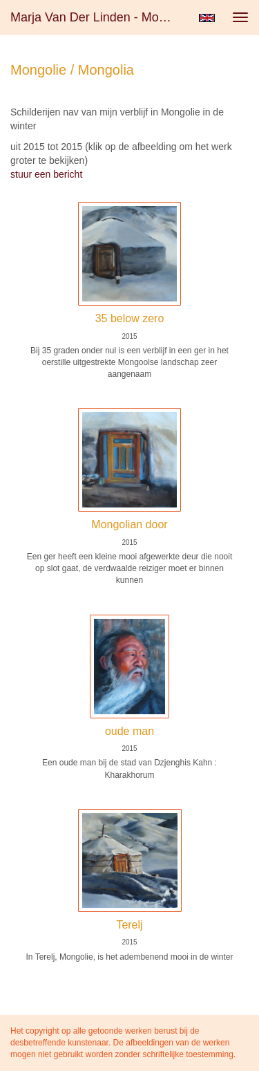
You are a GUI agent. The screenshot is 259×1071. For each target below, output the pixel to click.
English (207, 18)
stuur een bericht (46, 174)
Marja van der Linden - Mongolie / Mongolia (99, 17)
